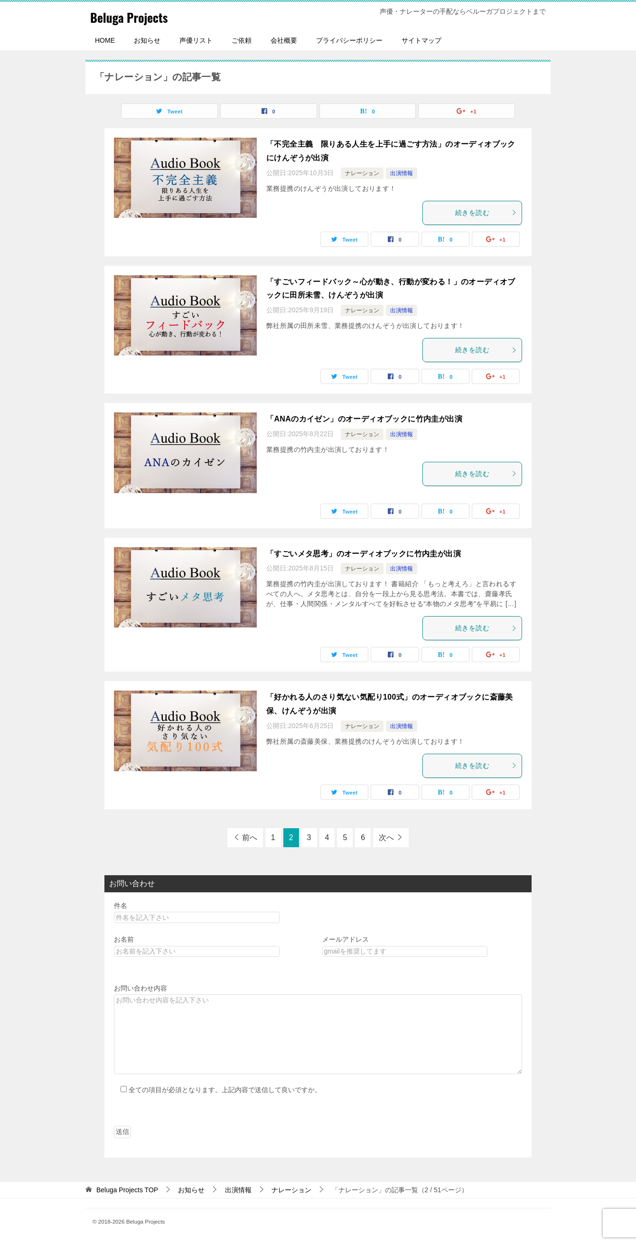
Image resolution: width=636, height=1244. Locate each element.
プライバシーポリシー (349, 40)
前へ (249, 837)
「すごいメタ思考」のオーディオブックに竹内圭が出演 (363, 554)
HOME (105, 40)
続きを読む (486, 212)
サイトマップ (421, 40)
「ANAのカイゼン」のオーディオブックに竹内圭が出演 (364, 419)
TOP (127, 1190)
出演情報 (401, 173)
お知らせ (147, 40)
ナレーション (362, 173)
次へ (386, 837)
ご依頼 (242, 40)
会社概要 (284, 40)
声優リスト (196, 40)
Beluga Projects (136, 16)
